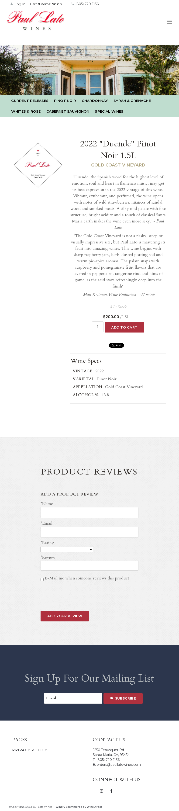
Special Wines (109, 111)
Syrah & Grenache (132, 100)
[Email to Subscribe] (73, 698)
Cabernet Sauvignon (68, 111)
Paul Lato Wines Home (35, 25)
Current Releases (29, 100)
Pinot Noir (65, 100)
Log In (17, 4)
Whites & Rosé (26, 111)
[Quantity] (97, 326)
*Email (46, 523)
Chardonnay (95, 100)
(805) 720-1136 (85, 4)
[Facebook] (111, 791)
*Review (48, 557)
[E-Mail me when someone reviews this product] (42, 579)
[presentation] (76, 592)
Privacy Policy (29, 750)
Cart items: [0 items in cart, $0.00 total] (46, 4)
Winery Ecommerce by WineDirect (78, 806)
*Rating (47, 543)
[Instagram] (102, 791)
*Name (47, 504)
